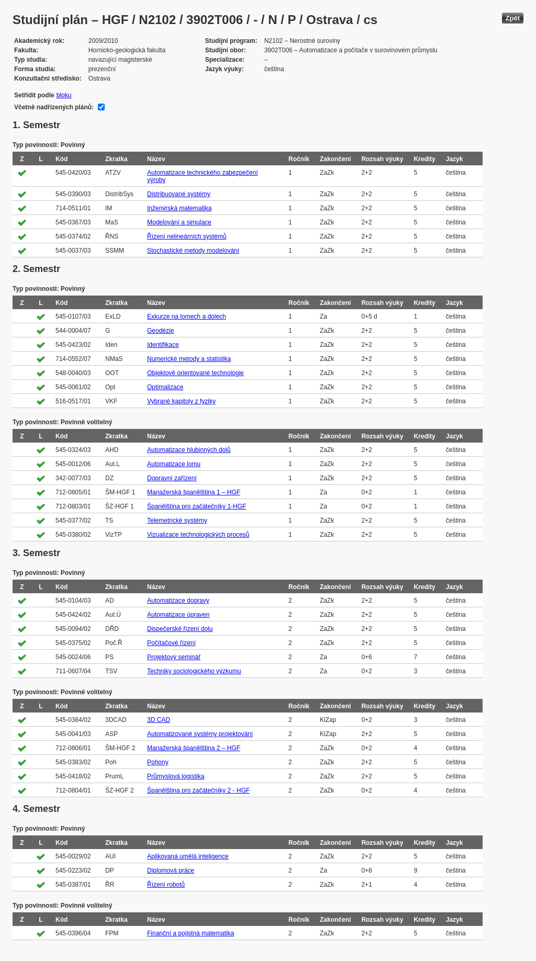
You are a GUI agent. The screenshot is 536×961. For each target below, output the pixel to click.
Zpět (513, 18)
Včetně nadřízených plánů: (54, 107)
